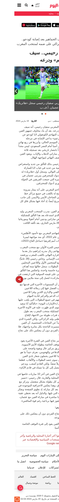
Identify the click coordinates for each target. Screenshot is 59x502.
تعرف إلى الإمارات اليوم (39, 455)
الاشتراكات (40, 467)
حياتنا (45, 483)
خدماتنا (16, 467)
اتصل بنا (7, 461)
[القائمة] (12, 5)
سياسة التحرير (15, 455)
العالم (6, 477)
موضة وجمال (17, 483)
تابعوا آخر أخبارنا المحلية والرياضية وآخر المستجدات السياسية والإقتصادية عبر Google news (26, 439)
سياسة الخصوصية (24, 461)
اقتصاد (19, 477)
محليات (51, 477)
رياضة (34, 483)
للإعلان (27, 467)
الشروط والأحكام (47, 461)
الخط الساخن (34, 477)
